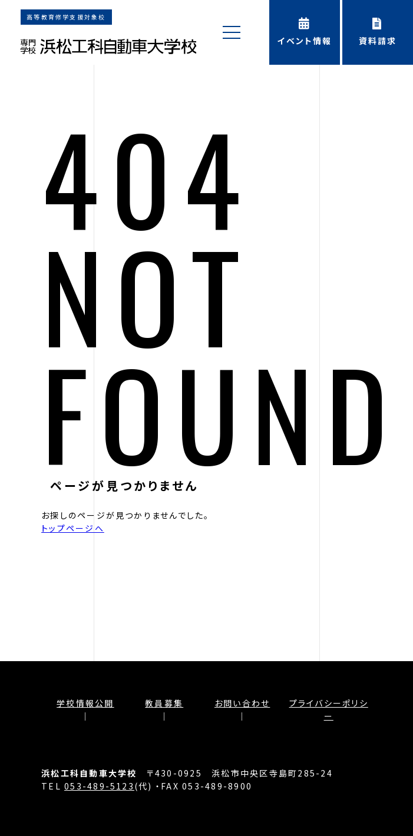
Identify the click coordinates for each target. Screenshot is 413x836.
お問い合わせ (242, 703)
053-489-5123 (99, 786)
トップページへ (72, 528)
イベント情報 (304, 32)
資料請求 (377, 32)
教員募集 (164, 703)
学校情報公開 (85, 703)
